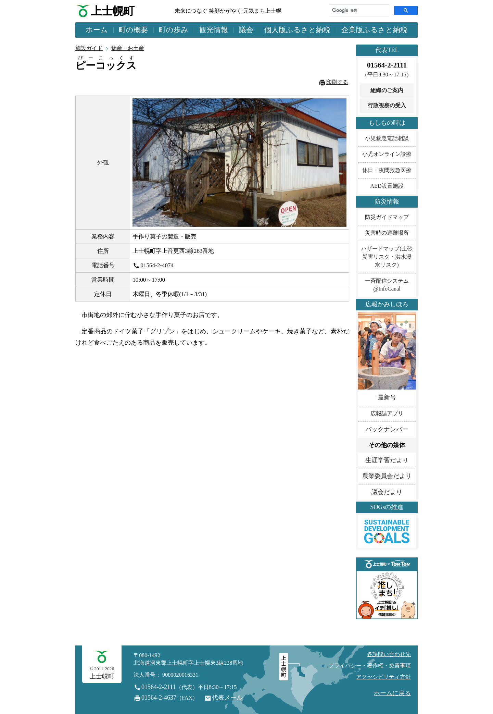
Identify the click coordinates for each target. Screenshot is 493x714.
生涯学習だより (386, 460)
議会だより (386, 492)
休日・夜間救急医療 (387, 170)
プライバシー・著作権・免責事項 (370, 666)
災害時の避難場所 (387, 233)
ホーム (97, 30)
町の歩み (173, 30)
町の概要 (133, 30)
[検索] (358, 10)
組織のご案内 (386, 90)
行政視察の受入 (387, 105)
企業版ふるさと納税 (374, 30)
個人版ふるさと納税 (297, 30)
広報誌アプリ (386, 413)
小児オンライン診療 (387, 154)
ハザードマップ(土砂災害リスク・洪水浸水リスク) (386, 257)
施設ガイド (89, 48)
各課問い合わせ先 (389, 654)
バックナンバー (386, 429)
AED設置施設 (386, 186)
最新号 (387, 397)
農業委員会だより (387, 475)
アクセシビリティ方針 (383, 677)
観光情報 (213, 30)
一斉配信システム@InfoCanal (387, 285)
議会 (246, 30)
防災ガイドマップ (387, 217)
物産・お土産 (127, 48)
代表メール (227, 697)
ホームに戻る (392, 693)
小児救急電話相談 (387, 138)
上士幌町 (113, 11)
